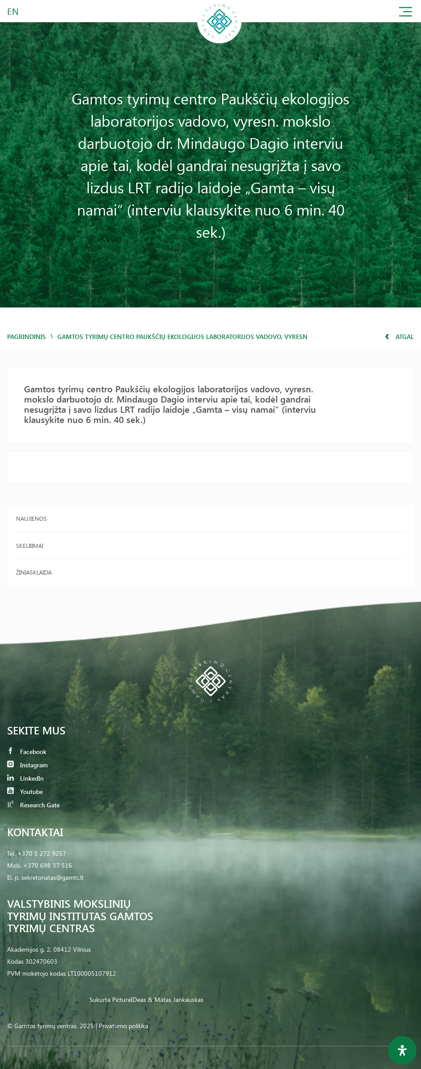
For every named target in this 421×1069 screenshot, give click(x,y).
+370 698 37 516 (47, 865)
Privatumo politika (123, 1025)
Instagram (27, 765)
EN (13, 11)
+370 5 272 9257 (41, 853)
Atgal (399, 336)
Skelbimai (29, 545)
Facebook (26, 751)
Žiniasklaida (34, 572)
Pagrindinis (26, 336)
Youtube (25, 791)
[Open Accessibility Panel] (402, 1050)
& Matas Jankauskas (175, 999)
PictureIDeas (129, 999)
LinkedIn (25, 778)
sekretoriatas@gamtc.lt (52, 877)
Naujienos (31, 518)
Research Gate (33, 805)
